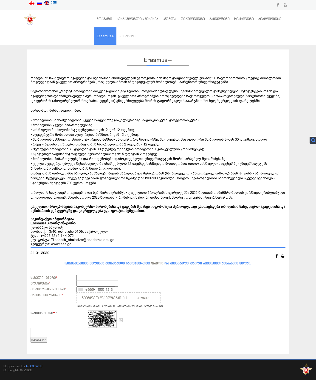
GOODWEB (34, 366)
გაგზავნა (38, 340)
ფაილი (157, 263)
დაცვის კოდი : (44, 313)
